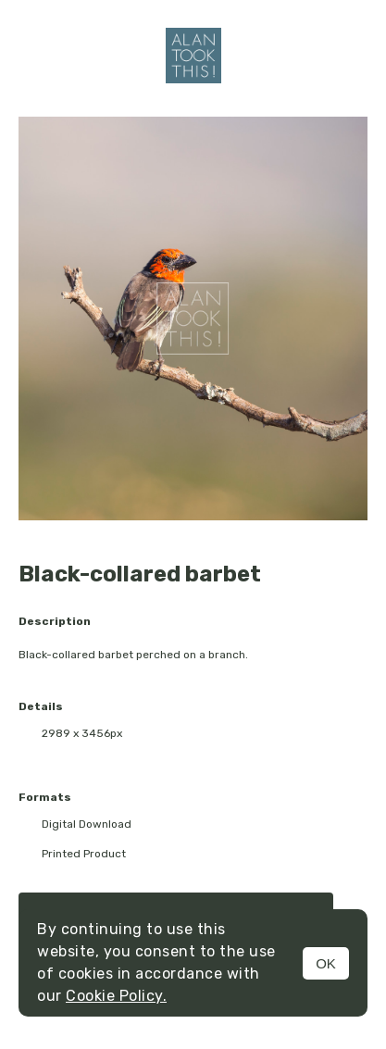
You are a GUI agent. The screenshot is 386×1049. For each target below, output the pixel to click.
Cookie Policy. (116, 996)
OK (326, 963)
